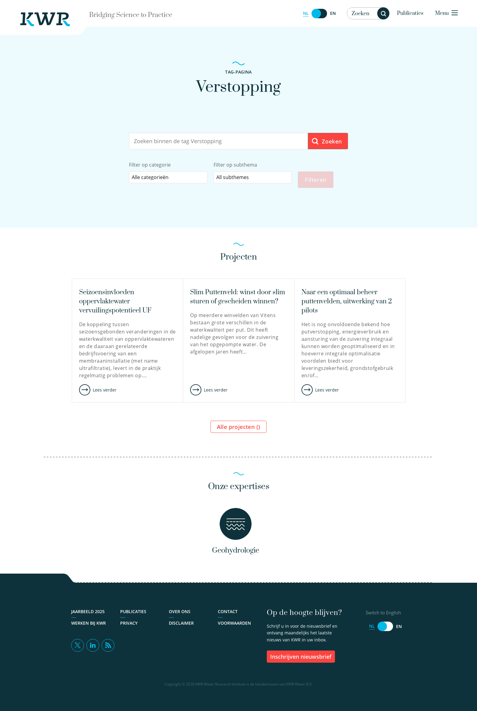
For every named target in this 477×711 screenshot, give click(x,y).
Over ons (179, 611)
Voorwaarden (234, 623)
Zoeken (326, 141)
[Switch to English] (319, 13)
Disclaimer (181, 623)
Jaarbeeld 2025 (88, 611)
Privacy (129, 623)
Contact (228, 611)
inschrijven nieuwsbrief (301, 656)
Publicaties (410, 13)
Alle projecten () (238, 426)
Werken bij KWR (88, 623)
